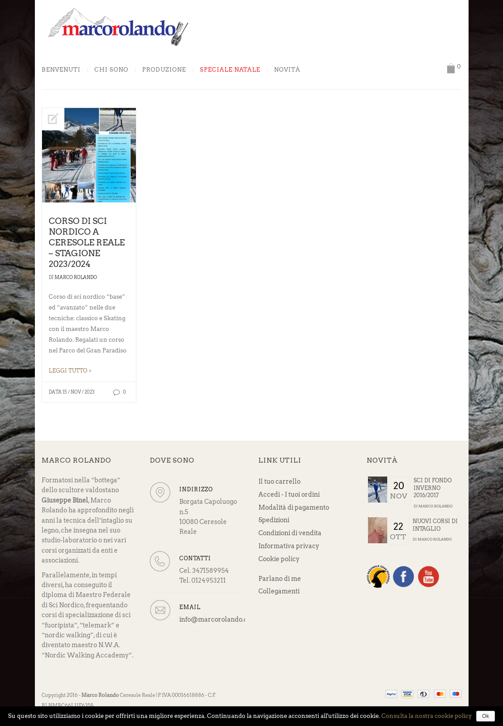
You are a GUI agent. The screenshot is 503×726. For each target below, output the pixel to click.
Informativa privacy (288, 546)
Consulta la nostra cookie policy (426, 716)
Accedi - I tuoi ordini (289, 494)
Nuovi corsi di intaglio (435, 525)
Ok (485, 716)
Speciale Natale (230, 70)
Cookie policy (279, 559)
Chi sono (111, 70)
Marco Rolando (76, 277)
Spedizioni (273, 520)
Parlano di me (279, 578)
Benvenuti (61, 70)
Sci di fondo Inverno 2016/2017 (433, 487)
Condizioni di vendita (289, 533)
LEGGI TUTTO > (70, 371)
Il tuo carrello (279, 481)
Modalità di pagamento (293, 507)
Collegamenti (279, 591)
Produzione (164, 70)
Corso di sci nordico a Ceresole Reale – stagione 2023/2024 (87, 242)
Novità (287, 70)
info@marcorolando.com (218, 619)
